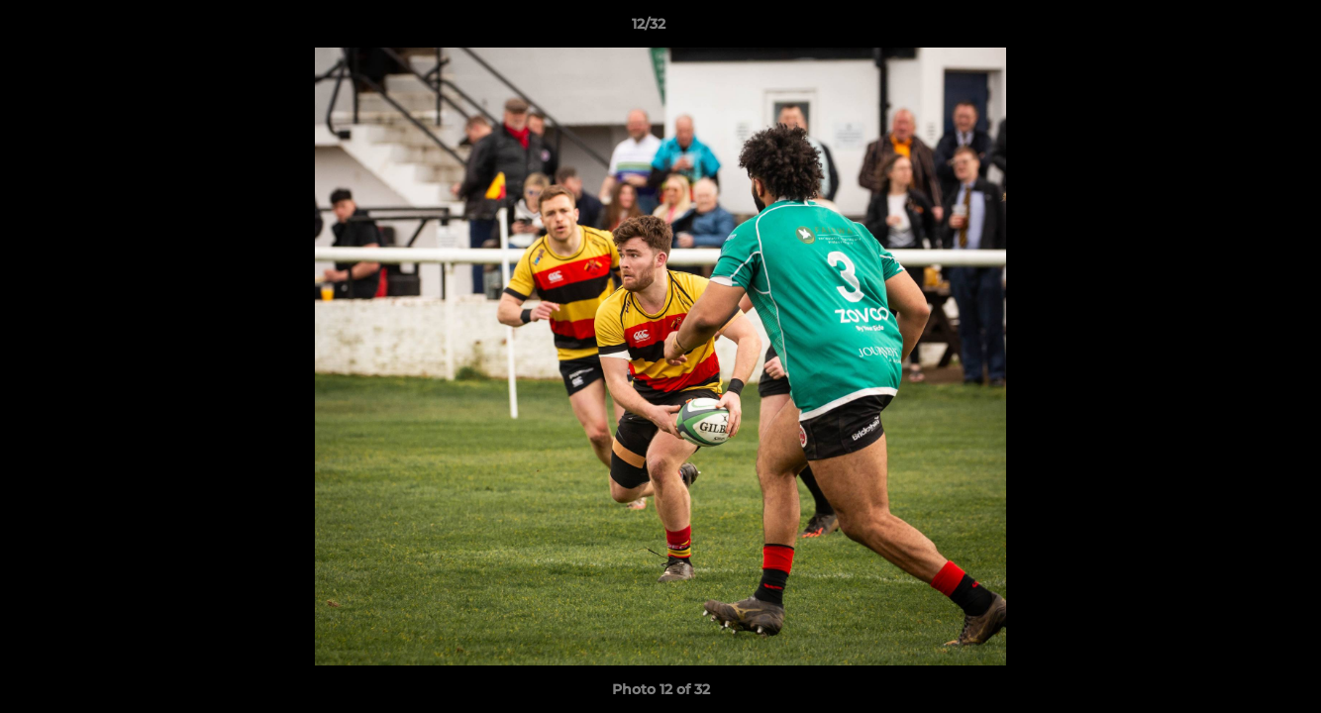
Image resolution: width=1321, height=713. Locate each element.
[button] (1238, 29)
